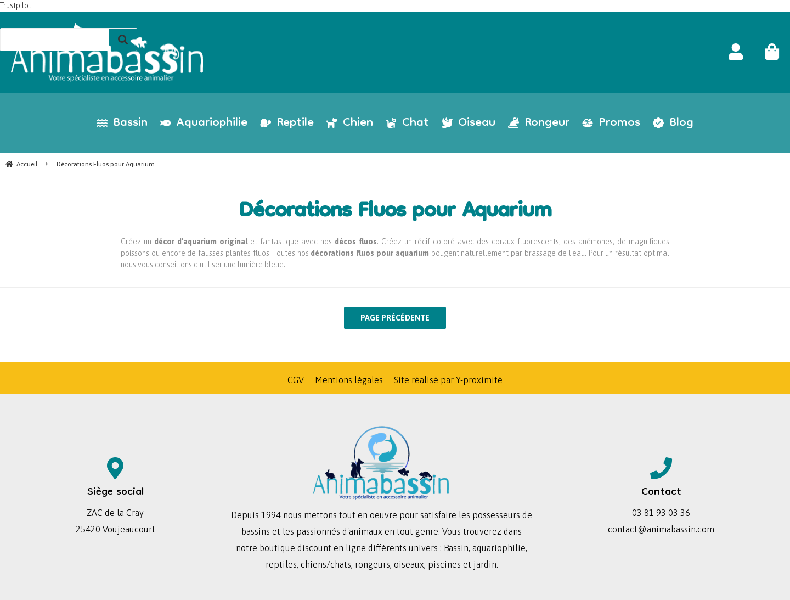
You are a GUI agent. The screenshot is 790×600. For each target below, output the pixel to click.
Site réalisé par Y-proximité (448, 380)
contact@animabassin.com (661, 529)
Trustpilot (15, 5)
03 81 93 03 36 (661, 513)
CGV (295, 380)
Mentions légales (349, 380)
